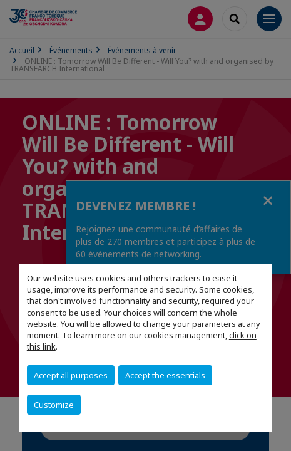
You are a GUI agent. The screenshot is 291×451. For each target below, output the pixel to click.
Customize (54, 404)
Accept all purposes (71, 375)
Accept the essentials (165, 375)
